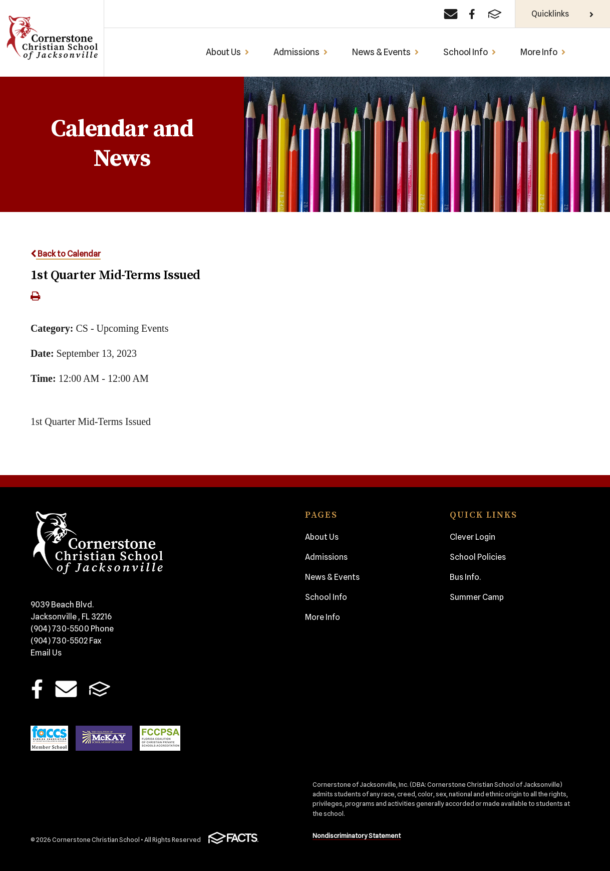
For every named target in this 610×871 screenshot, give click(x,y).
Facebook (37, 688)
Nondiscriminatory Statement (357, 835)
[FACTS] (495, 14)
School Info (469, 52)
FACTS (99, 688)
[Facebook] (472, 14)
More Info (543, 52)
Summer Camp (477, 597)
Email (66, 688)
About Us (227, 52)
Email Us (46, 653)
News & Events (385, 52)
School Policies (478, 557)
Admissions (300, 52)
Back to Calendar (66, 254)
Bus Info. (465, 577)
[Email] (451, 14)
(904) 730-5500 (72, 628)
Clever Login (472, 537)
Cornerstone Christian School (52, 38)
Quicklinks (562, 14)
